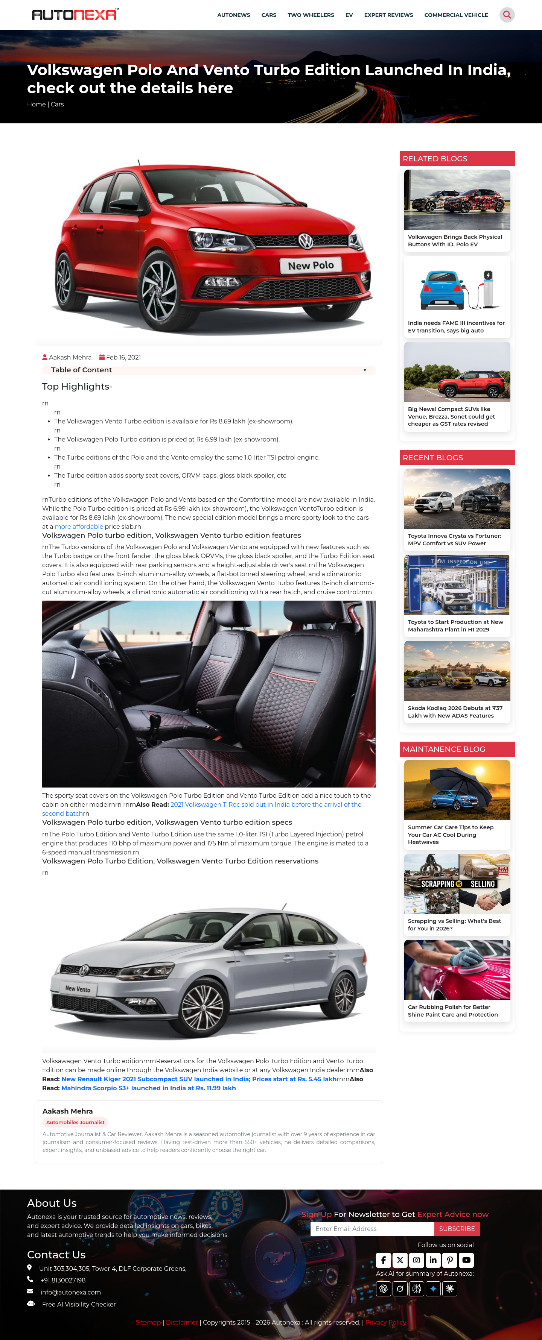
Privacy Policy (385, 1322)
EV (349, 15)
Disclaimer (182, 1322)
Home (36, 104)
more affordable (79, 526)
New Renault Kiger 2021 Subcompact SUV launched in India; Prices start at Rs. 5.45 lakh (198, 1079)
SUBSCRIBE (457, 1228)
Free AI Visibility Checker (79, 1304)
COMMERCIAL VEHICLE (456, 15)
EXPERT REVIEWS (388, 15)
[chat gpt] (383, 1288)
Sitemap (149, 1322)
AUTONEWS (233, 15)
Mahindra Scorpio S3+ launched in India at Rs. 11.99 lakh (148, 1088)
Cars (57, 104)
